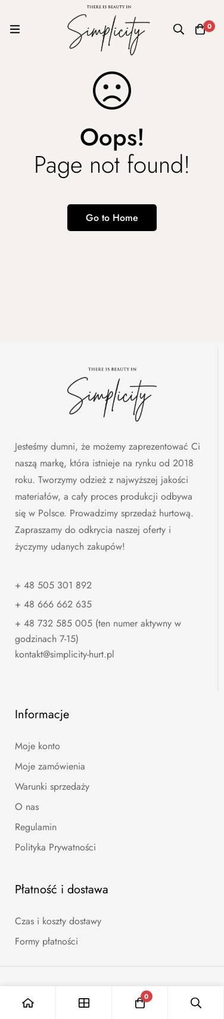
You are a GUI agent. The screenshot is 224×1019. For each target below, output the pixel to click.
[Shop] (84, 1002)
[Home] (28, 1002)
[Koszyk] (200, 29)
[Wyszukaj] (178, 29)
